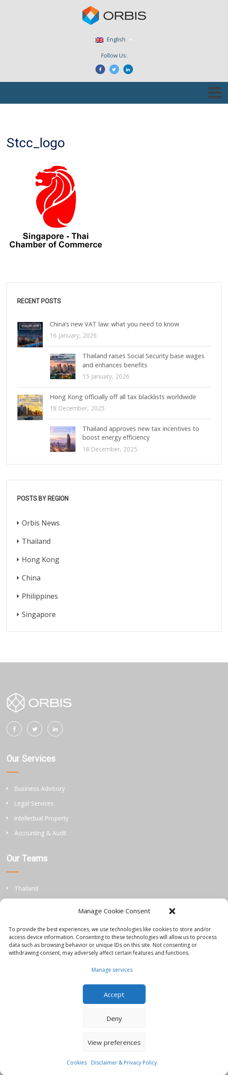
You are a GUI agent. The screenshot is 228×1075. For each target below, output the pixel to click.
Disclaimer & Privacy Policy (124, 1062)
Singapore (39, 614)
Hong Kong (40, 559)
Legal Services (34, 803)
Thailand (36, 541)
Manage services (112, 969)
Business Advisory (39, 788)
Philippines (40, 596)
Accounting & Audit (40, 833)
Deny (114, 1018)
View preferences (114, 1042)
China (31, 578)
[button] (172, 911)
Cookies (77, 1062)
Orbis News (41, 523)
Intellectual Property (41, 818)
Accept (114, 994)
